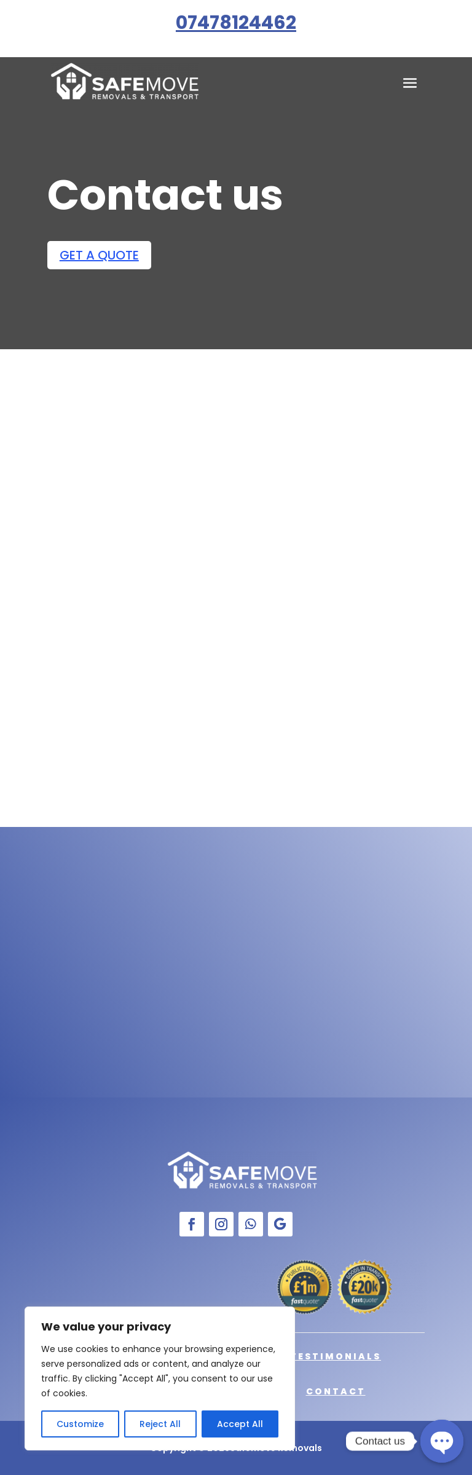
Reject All (160, 1424)
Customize (80, 1424)
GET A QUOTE (99, 255)
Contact (336, 1391)
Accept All (240, 1424)
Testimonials (335, 1356)
